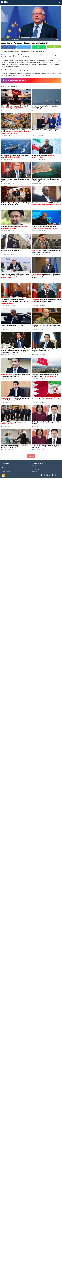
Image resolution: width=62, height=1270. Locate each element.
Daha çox (31, 456)
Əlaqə (3, 468)
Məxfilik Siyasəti (6, 471)
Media (3, 469)
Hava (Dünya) (35, 469)
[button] (54, 46)
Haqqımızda (5, 466)
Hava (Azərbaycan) (36, 468)
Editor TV (34, 466)
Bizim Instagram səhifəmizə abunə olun (16, 80)
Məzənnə (34, 471)
